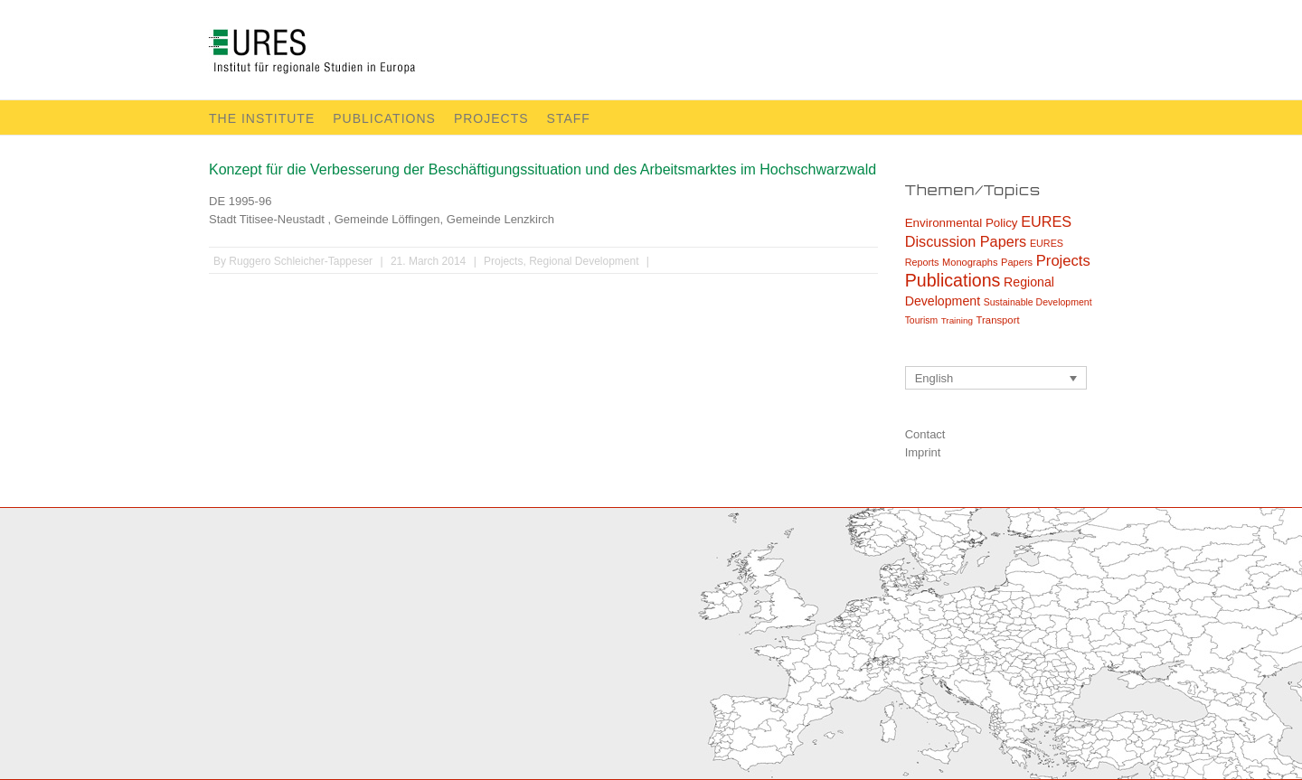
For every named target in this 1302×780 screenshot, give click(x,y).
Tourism (921, 320)
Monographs (969, 262)
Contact (925, 434)
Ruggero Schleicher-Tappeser (301, 261)
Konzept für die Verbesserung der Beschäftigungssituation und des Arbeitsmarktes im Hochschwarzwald (542, 169)
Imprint (923, 452)
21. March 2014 (428, 261)
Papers (1017, 262)
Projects (491, 118)
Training (957, 320)
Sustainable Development (1038, 301)
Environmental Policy (961, 223)
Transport (998, 320)
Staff (568, 118)
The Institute (262, 118)
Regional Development (583, 261)
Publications (384, 118)
